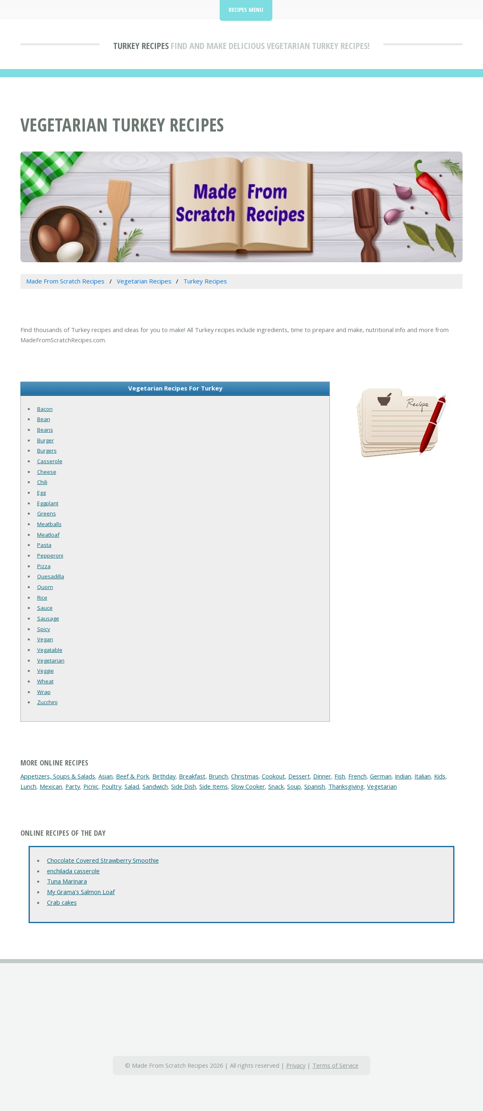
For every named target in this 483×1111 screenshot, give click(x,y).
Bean (43, 419)
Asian (105, 776)
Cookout (273, 776)
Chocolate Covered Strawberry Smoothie (103, 860)
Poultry (111, 786)
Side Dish (183, 786)
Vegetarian (51, 660)
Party (72, 786)
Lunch (28, 786)
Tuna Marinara (67, 881)
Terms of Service (335, 1065)
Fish (339, 776)
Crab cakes (62, 902)
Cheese (46, 471)
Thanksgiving (346, 786)
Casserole (49, 461)
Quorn (45, 587)
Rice (42, 597)
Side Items (213, 786)
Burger (45, 440)
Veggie (45, 670)
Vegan (45, 639)
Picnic (90, 786)
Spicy (43, 629)
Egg (41, 492)
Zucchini (47, 702)
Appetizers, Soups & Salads (57, 776)
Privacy (295, 1065)
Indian (403, 776)
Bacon (45, 409)
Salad (132, 786)
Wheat (45, 681)
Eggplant (47, 503)
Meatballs (49, 524)
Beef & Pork (132, 776)
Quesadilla (50, 576)
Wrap (44, 692)
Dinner (322, 776)
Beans (45, 429)
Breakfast (192, 776)
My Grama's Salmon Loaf (81, 892)
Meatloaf (48, 534)
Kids (439, 776)
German (381, 776)
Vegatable (49, 650)
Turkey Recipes (141, 45)
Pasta (44, 545)
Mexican (51, 786)
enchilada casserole (73, 871)
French (357, 776)
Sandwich (155, 786)
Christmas (244, 776)
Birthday (164, 776)
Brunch (218, 776)
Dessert (299, 776)
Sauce (45, 607)
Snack (276, 786)
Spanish (314, 786)
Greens (46, 513)
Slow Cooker (248, 786)
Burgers (47, 450)
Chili (42, 482)
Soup (294, 786)
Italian (422, 776)
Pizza (44, 566)
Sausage (48, 618)
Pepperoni (50, 555)
